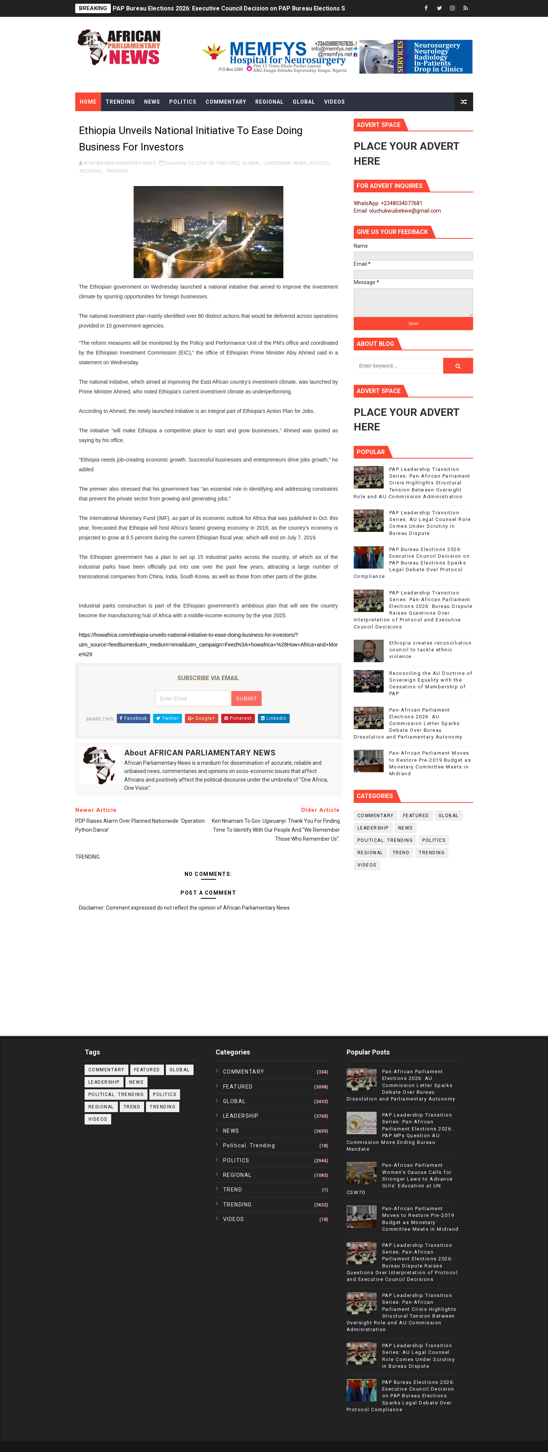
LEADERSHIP (277, 163)
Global (304, 102)
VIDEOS (367, 865)
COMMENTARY (375, 815)
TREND (401, 852)
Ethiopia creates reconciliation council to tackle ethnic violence (430, 649)
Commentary (226, 102)
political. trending (385, 840)
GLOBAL (251, 163)
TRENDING (117, 171)
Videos (334, 102)
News (152, 102)
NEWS (300, 163)
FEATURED (227, 163)
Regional (269, 102)
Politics (183, 102)
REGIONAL (91, 171)
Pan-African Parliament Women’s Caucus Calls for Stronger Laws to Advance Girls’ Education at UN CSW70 (400, 1178)
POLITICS (319, 163)
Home (88, 102)
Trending (120, 102)
